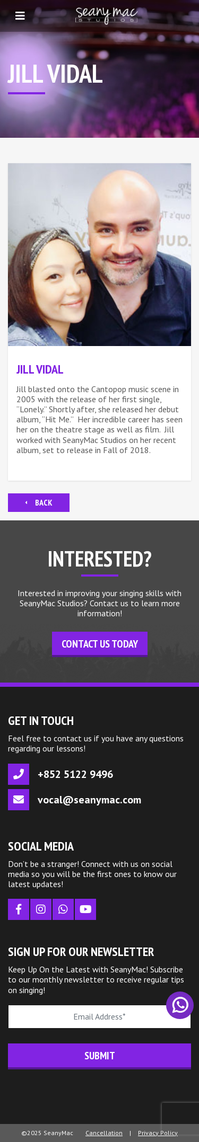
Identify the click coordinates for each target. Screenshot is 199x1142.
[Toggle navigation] (20, 16)
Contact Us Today (100, 644)
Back (39, 502)
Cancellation (104, 1133)
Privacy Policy (158, 1133)
